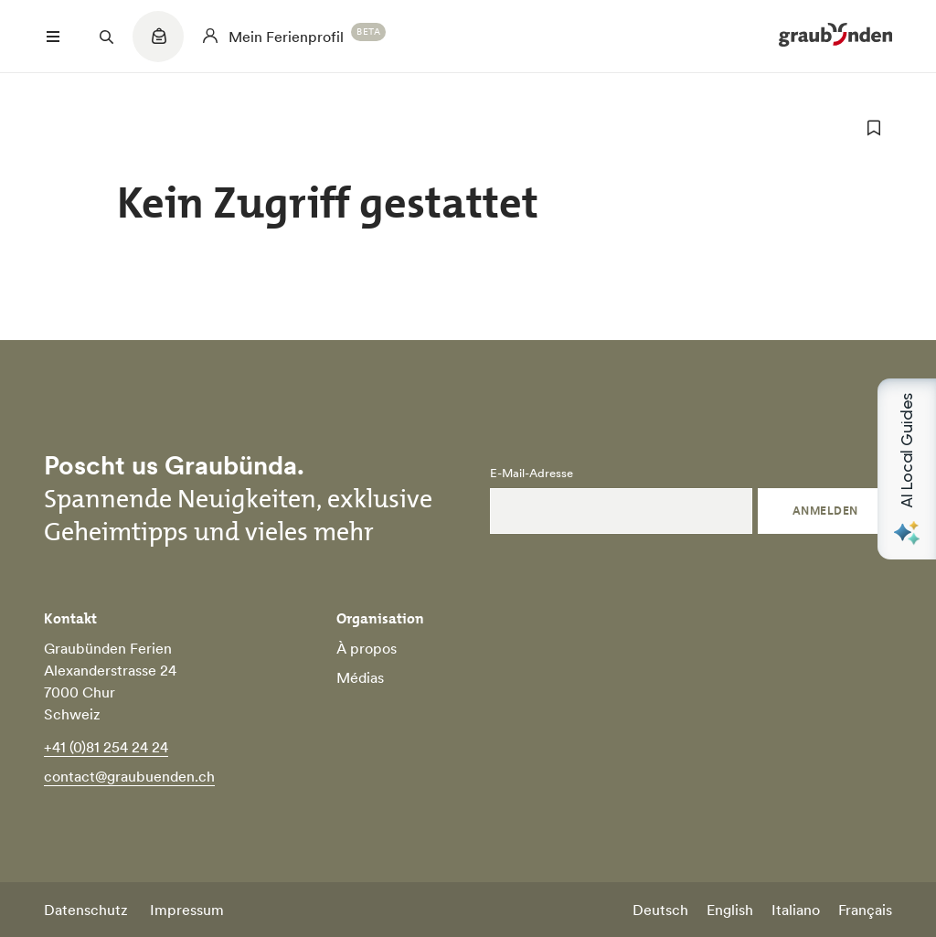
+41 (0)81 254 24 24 (106, 747)
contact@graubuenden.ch (129, 776)
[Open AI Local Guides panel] (907, 468)
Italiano (795, 909)
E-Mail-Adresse (531, 473)
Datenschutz (86, 909)
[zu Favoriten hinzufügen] (874, 128)
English (730, 909)
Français (865, 909)
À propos (366, 648)
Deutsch (660, 909)
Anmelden (825, 510)
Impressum (187, 909)
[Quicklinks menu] (158, 45)
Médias (360, 677)
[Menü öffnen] (53, 36)
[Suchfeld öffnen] (106, 36)
